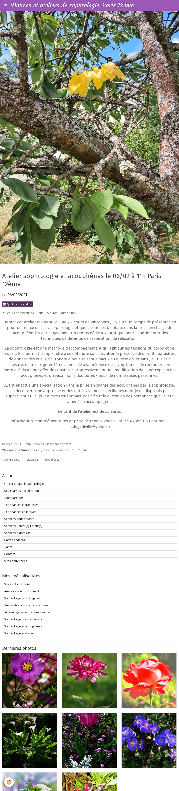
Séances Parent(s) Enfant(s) (23, 526)
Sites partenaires (15, 561)
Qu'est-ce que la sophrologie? (24, 484)
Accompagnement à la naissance (27, 612)
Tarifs (8, 547)
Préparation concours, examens (26, 605)
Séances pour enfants (19, 519)
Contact (9, 554)
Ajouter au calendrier (17, 304)
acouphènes (52, 459)
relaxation (32, 459)
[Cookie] (9, 782)
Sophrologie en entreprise (22, 598)
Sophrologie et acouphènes (23, 626)
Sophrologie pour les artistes (24, 619)
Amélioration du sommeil (21, 591)
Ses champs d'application (21, 491)
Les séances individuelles (21, 505)
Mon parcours (14, 498)
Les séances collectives (20, 512)
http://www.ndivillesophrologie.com (48, 444)
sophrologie (11, 459)
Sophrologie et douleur (20, 633)
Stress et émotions (17, 584)
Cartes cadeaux (15, 540)
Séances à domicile (17, 533)
